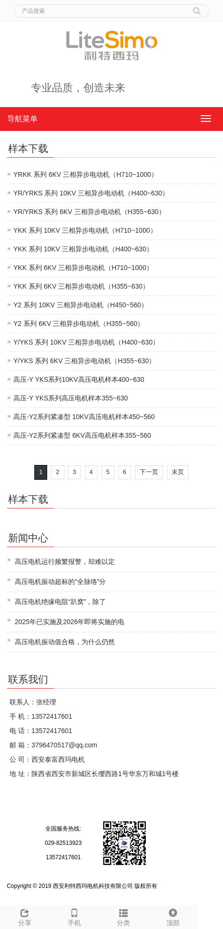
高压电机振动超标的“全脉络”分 (60, 581)
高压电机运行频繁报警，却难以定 (65, 561)
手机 (74, 916)
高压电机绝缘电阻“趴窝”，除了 (60, 601)
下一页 (149, 471)
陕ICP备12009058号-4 (187, 886)
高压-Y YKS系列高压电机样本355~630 (70, 398)
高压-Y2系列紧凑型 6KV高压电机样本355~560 (82, 435)
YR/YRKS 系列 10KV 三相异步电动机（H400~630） (91, 193)
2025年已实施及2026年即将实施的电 (69, 622)
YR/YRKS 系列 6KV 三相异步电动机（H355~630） (89, 212)
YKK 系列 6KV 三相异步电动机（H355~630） (81, 286)
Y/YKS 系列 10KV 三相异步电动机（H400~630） (86, 342)
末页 (178, 471)
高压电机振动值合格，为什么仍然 (65, 642)
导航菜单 (22, 119)
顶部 (173, 916)
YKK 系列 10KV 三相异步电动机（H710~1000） (85, 230)
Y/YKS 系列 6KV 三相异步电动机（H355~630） (84, 361)
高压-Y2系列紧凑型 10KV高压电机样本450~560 (84, 417)
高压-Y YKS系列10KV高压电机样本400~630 (78, 379)
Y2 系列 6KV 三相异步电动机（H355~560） (78, 323)
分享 (25, 916)
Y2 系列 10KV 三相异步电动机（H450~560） (80, 305)
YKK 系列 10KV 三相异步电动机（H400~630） (83, 249)
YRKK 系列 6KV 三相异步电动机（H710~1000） (85, 174)
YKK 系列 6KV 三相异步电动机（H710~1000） (83, 267)
